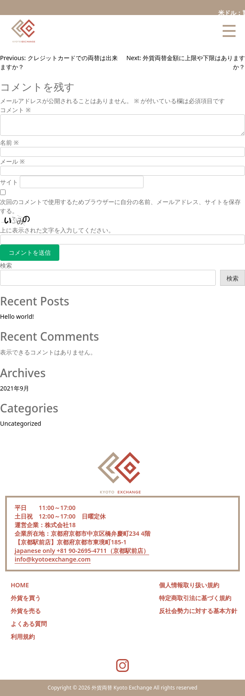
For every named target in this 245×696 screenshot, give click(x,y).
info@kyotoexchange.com (53, 559)
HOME (20, 585)
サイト (9, 182)
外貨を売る (26, 611)
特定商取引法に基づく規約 (195, 598)
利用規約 (23, 636)
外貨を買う (26, 598)
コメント (15, 110)
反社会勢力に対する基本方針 (198, 611)
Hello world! (17, 316)
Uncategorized (20, 423)
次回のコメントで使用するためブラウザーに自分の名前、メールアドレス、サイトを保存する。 (120, 206)
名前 (9, 142)
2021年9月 (14, 388)
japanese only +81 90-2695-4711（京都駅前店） (82, 550)
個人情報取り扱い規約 (189, 585)
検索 (6, 265)
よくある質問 (29, 624)
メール (12, 161)
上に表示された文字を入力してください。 (57, 230)
